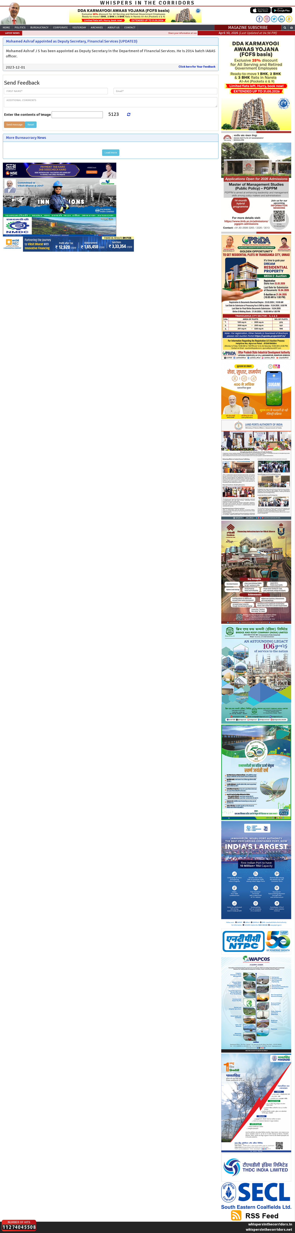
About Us (114, 27)
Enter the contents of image (27, 114)
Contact (129, 27)
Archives (97, 27)
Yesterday (79, 27)
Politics (20, 27)
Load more (111, 152)
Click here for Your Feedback (197, 66)
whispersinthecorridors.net (269, 1229)
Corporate (60, 27)
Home (6, 27)
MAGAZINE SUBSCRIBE (248, 27)
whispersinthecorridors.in (270, 1224)
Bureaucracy (39, 27)
